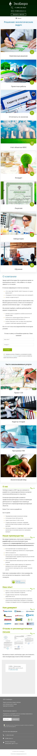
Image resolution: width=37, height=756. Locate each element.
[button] (4, 642)
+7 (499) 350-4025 (20, 8)
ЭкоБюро (21, 3)
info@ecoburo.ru (20, 11)
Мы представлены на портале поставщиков (18, 581)
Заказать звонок (18, 14)
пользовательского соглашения (11, 356)
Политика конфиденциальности (18, 754)
